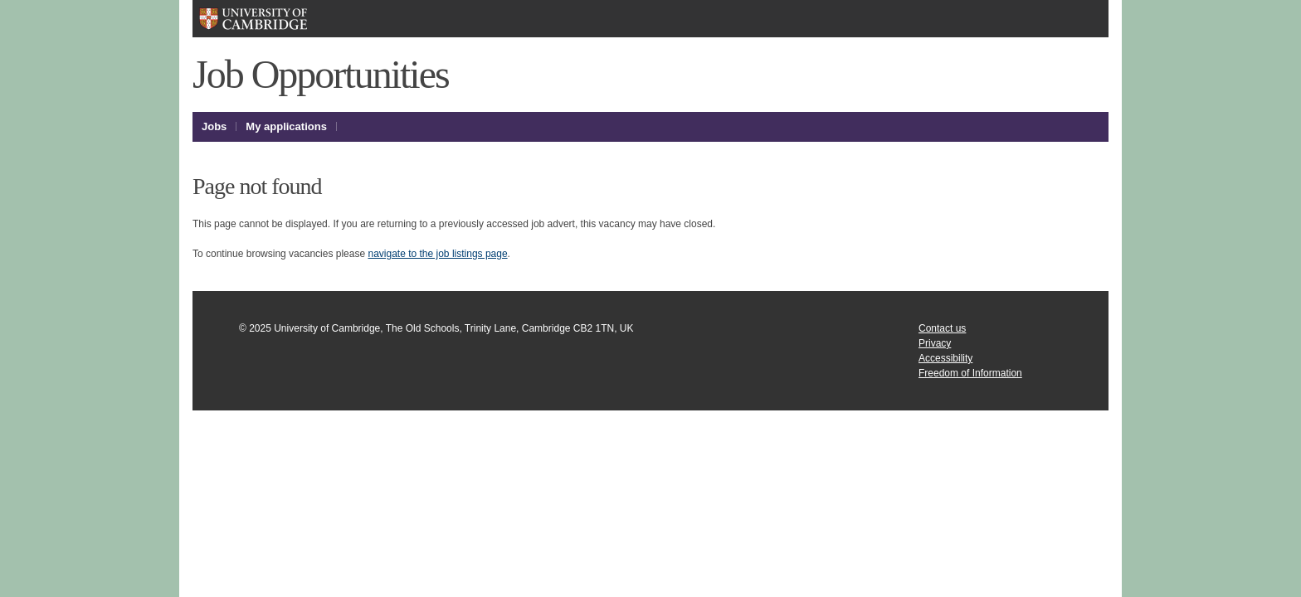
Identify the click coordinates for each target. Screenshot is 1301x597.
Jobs (214, 126)
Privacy (934, 343)
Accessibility (945, 358)
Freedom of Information (970, 373)
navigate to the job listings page (437, 254)
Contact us (942, 328)
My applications (286, 126)
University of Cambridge (278, 18)
